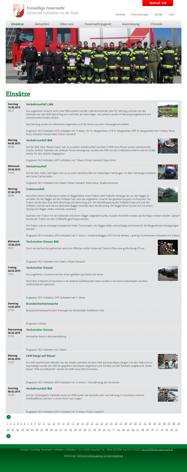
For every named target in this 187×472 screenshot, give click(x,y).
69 (147, 429)
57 (89, 429)
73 (166, 429)
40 (8, 429)
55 (80, 429)
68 (142, 429)
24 (106, 423)
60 (104, 429)
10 (39, 423)
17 (72, 423)
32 (145, 423)
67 (138, 429)
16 (68, 423)
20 (87, 423)
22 (97, 423)
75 (176, 429)
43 (22, 429)
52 (65, 429)
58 (94, 429)
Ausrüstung (131, 24)
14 (58, 423)
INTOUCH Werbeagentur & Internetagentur (100, 456)
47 (41, 429)
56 (85, 429)
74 (171, 429)
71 (157, 429)
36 (164, 423)
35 (159, 423)
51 (61, 429)
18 (77, 423)
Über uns (67, 24)
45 (32, 429)
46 (37, 429)
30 (135, 423)
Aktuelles (42, 24)
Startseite (120, 14)
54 (75, 429)
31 (140, 423)
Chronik (156, 24)
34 (154, 423)
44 (27, 429)
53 (70, 429)
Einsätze (17, 24)
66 (133, 429)
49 (51, 429)
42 (17, 429)
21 (92, 423)
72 (162, 429)
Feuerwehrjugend (98, 24)
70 (152, 429)
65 (128, 429)
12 (48, 423)
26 (116, 423)
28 (125, 423)
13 (53, 423)
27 (121, 423)
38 (173, 423)
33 (149, 423)
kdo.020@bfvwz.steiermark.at (157, 449)
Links (171, 14)
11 (44, 423)
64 (123, 429)
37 (169, 423)
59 (99, 429)
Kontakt (159, 14)
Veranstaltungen (140, 14)
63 (118, 429)
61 (109, 429)
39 (178, 423)
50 (56, 429)
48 (46, 429)
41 (13, 429)
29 (130, 423)
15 (63, 423)
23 (101, 423)
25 (111, 423)
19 (82, 423)
